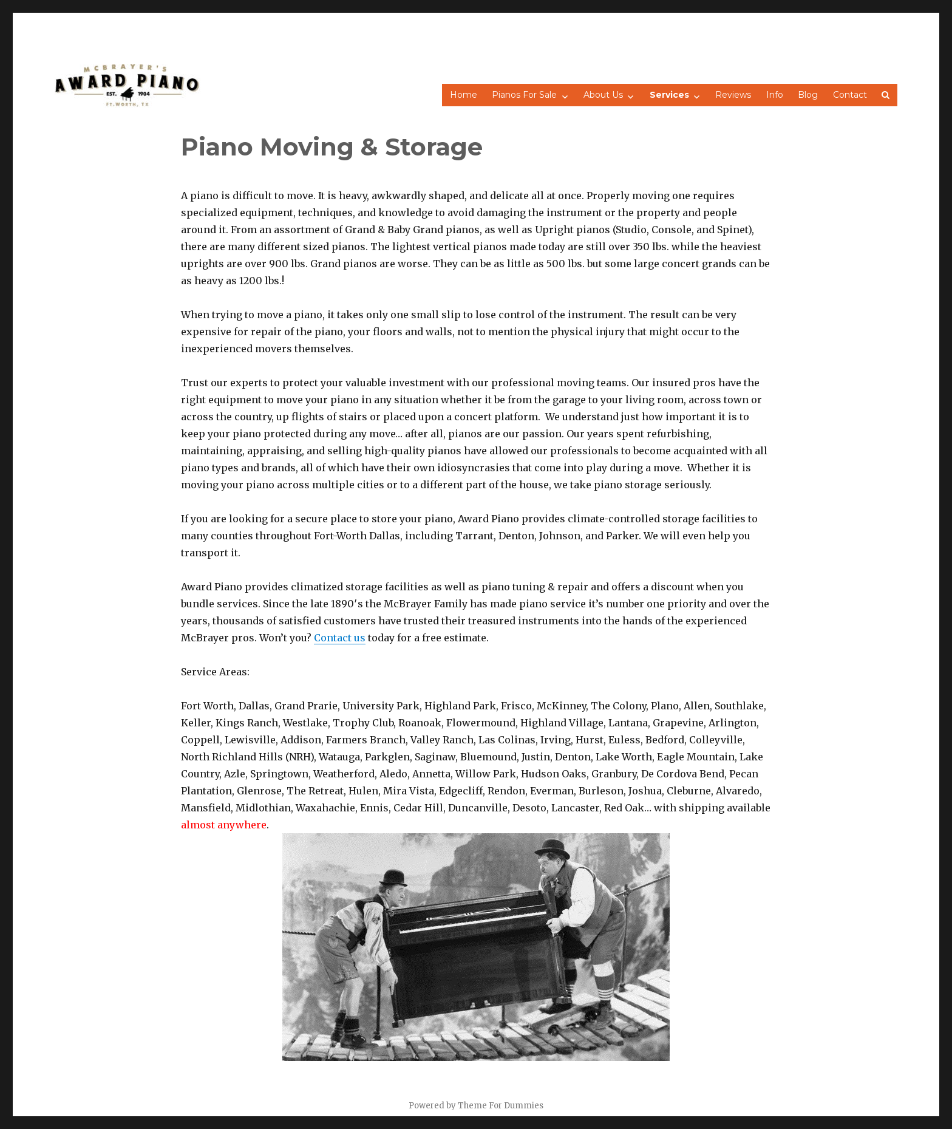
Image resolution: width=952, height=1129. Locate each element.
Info (774, 94)
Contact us (339, 638)
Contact (850, 94)
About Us (603, 94)
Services (669, 94)
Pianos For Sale (524, 94)
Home (463, 94)
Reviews (733, 94)
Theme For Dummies (500, 1105)
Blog (808, 94)
